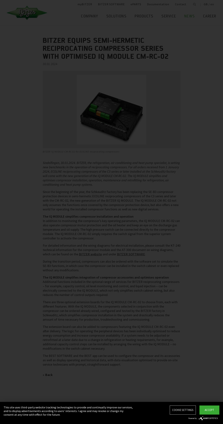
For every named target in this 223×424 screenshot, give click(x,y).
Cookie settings (182, 410)
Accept (209, 410)
